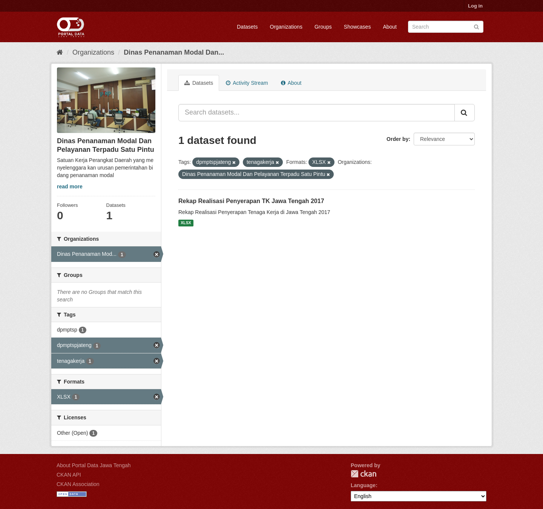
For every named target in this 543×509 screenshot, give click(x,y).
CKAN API (69, 475)
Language (363, 485)
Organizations (286, 27)
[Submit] (476, 26)
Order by (397, 139)
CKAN (363, 474)
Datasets (247, 27)
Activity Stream (247, 83)
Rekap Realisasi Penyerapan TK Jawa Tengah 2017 (251, 201)
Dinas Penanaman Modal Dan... (174, 52)
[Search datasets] (445, 27)
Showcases (357, 27)
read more (70, 186)
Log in (475, 6)
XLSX (186, 223)
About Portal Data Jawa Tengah (94, 465)
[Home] (60, 52)
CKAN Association (78, 484)
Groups (323, 27)
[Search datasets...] (316, 112)
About (390, 27)
